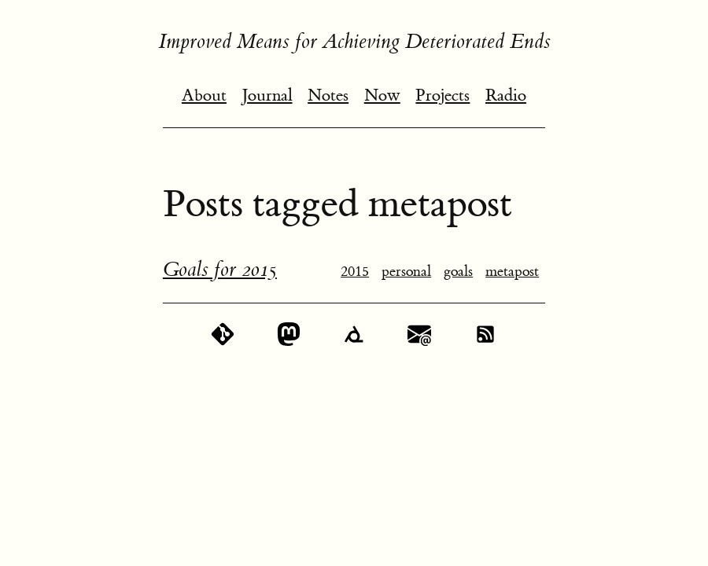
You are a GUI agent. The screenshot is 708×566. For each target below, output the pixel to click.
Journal (267, 95)
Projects (442, 95)
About (204, 95)
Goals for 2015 (220, 269)
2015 (355, 272)
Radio (505, 95)
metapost (512, 272)
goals (458, 272)
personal (406, 272)
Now (382, 95)
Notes (328, 95)
